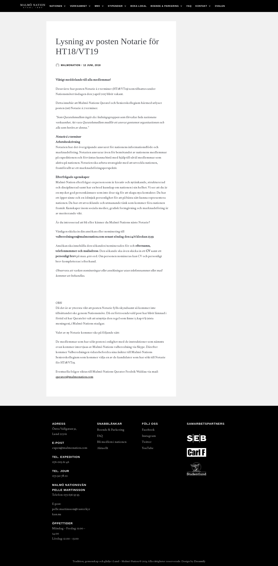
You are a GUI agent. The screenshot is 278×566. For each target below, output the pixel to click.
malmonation (70, 65)
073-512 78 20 (60, 476)
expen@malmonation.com (69, 448)
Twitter (147, 442)
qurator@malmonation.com (74, 377)
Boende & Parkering (110, 429)
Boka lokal (139, 6)
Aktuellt (102, 448)
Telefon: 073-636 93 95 (65, 495)
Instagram (149, 436)
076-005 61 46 (60, 462)
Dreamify (199, 561)
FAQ (189, 6)
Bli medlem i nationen (111, 442)
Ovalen (220, 6)
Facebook (148, 429)
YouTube (147, 448)
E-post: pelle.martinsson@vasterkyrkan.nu (71, 509)
